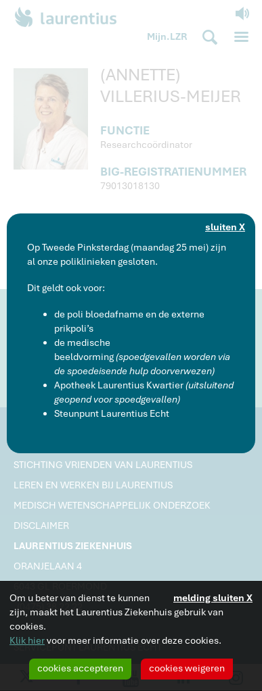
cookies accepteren (80, 668)
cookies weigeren (187, 668)
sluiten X (225, 227)
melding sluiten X (213, 598)
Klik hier (27, 640)
